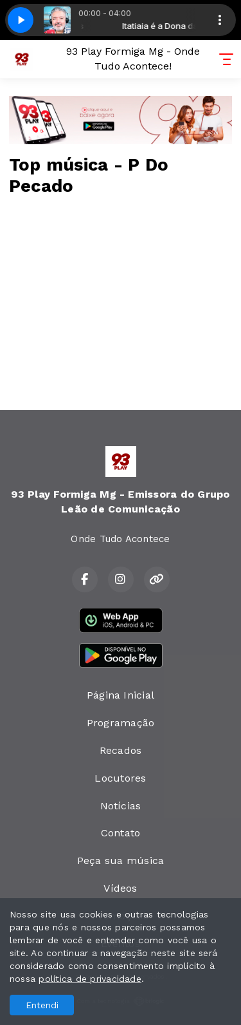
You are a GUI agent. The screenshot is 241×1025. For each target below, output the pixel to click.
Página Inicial (120, 695)
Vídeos (120, 888)
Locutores (120, 778)
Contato (121, 833)
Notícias (120, 806)
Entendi (42, 1005)
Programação (121, 723)
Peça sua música (121, 860)
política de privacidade (90, 978)
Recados (121, 750)
